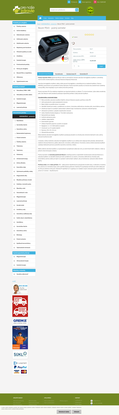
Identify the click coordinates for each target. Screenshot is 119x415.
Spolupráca (51, 18)
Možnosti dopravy (17, 405)
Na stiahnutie (59, 74)
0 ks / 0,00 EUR (101, 2)
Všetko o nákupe (59, 18)
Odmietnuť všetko (64, 412)
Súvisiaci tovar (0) (71, 74)
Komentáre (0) (84, 74)
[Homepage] (41, 18)
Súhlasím (76, 412)
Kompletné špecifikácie (45, 74)
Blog (72, 18)
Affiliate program (64, 401)
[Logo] (23, 10)
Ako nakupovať (17, 403)
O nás (45, 18)
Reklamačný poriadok (34, 403)
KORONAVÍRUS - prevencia (48, 24)
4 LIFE (14, 281)
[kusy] (75, 66)
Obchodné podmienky (18, 401)
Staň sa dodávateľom (49, 403)
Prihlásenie (74, 2)
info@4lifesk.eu (97, 401)
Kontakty (67, 18)
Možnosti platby (33, 401)
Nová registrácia (86, 2)
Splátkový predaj (33, 405)
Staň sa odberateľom (49, 401)
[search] (76, 10)
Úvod (38, 24)
